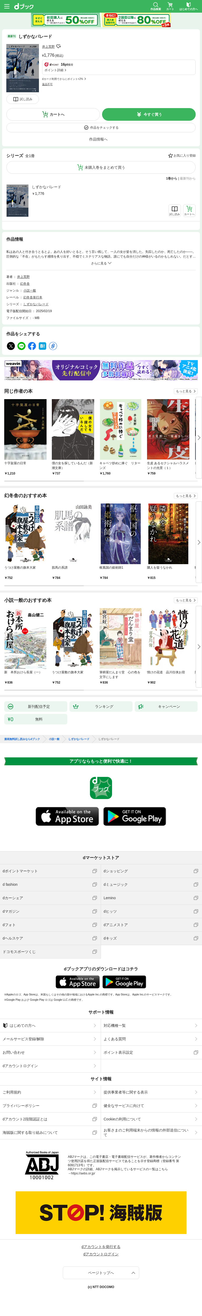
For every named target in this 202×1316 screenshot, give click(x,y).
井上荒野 (48, 47)
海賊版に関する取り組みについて (30, 1132)
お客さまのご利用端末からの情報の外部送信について (146, 1132)
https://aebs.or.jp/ (83, 1173)
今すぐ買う (153, 114)
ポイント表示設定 (118, 1052)
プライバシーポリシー (21, 1106)
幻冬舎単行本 (32, 297)
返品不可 (47, 84)
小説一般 (29, 290)
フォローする (58, 46)
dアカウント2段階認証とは (25, 1119)
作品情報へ (98, 139)
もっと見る (184, 391)
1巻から (172, 178)
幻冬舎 (25, 284)
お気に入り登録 (185, 155)
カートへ (57, 114)
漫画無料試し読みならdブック (22, 739)
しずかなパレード (46, 187)
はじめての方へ (19, 1025)
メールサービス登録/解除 (23, 1039)
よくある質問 (115, 1039)
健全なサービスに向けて (124, 1106)
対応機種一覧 (115, 1025)
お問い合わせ (14, 1052)
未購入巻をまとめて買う (105, 167)
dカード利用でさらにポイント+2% (62, 79)
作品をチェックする (104, 127)
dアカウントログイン (20, 1066)
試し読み (26, 99)
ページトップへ (101, 1273)
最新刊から (188, 178)
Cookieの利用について (122, 1119)
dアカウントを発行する (101, 1247)
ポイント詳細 (53, 70)
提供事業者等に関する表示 (126, 1092)
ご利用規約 (12, 1092)
